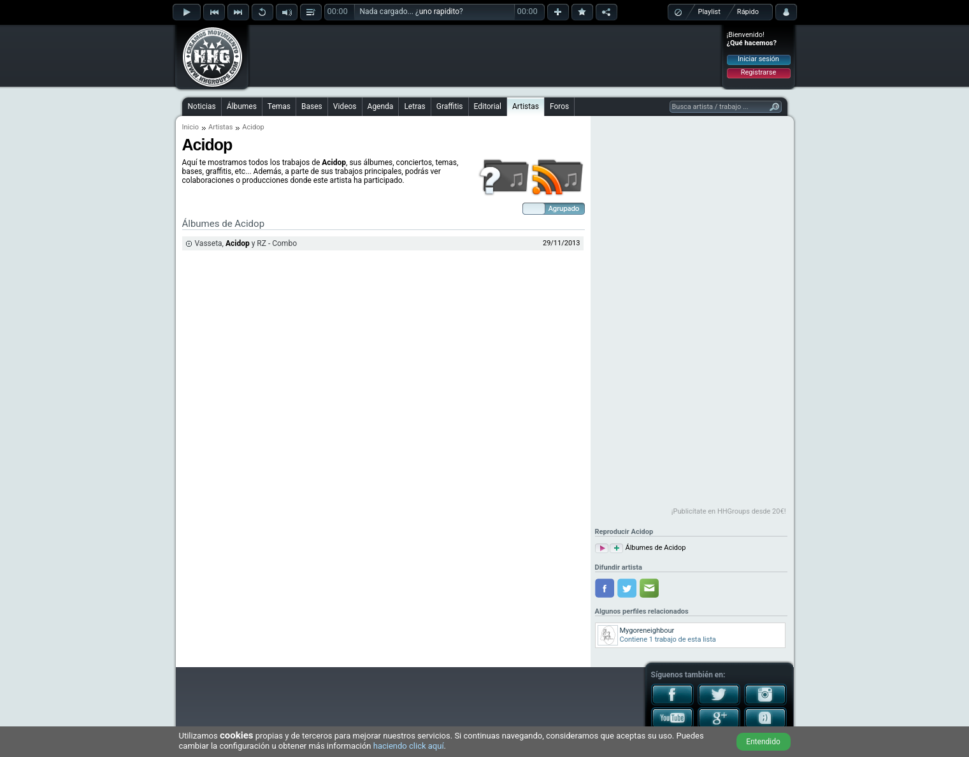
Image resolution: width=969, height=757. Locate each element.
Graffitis (449, 106)
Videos (345, 106)
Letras (414, 106)
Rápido (748, 12)
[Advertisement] (485, 55)
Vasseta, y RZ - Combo (246, 243)
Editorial (487, 106)
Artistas (525, 106)
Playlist (709, 12)
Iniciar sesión (758, 59)
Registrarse (758, 72)
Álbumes (242, 106)
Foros (559, 106)
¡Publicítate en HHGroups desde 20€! (728, 511)
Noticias (202, 106)
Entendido (763, 741)
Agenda (381, 106)
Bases (311, 106)
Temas (279, 106)
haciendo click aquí (408, 746)
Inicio (190, 127)
